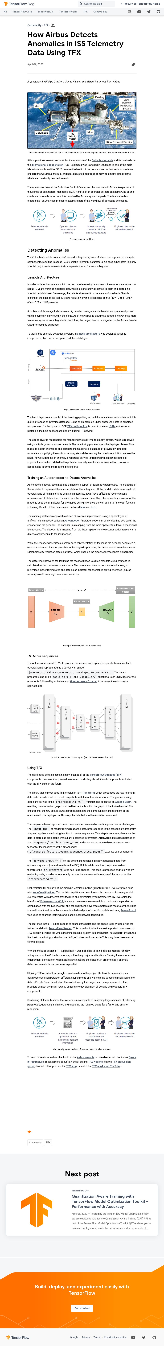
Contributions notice (115, 1337)
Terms (97, 1337)
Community (100, 11)
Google (74, 1337)
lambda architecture (88, 333)
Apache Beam (123, 801)
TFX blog (71, 1066)
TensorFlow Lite (68, 11)
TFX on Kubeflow (77, 426)
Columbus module (102, 160)
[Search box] (100, 4)
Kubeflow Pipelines (44, 892)
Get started (82, 1308)
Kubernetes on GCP (51, 901)
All (5, 11)
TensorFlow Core (22, 11)
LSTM (112, 426)
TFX (85, 11)
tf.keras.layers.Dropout (83, 681)
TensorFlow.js (45, 11)
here (83, 507)
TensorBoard (128, 910)
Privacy (86, 1337)
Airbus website (85, 1057)
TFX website (95, 1061)
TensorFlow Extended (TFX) (106, 774)
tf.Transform (87, 792)
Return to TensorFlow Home (140, 3)
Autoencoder (72, 520)
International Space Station (47, 164)
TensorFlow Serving (60, 928)
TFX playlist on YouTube (106, 1066)
